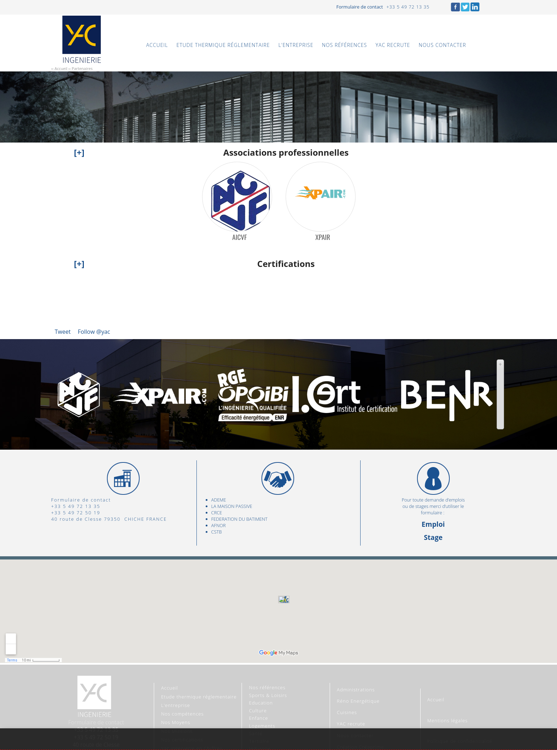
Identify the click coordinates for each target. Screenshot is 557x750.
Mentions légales (447, 720)
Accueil (60, 68)
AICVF (239, 237)
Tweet (63, 332)
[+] (79, 152)
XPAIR (322, 237)
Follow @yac (94, 332)
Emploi (433, 524)
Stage (433, 537)
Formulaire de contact (359, 7)
